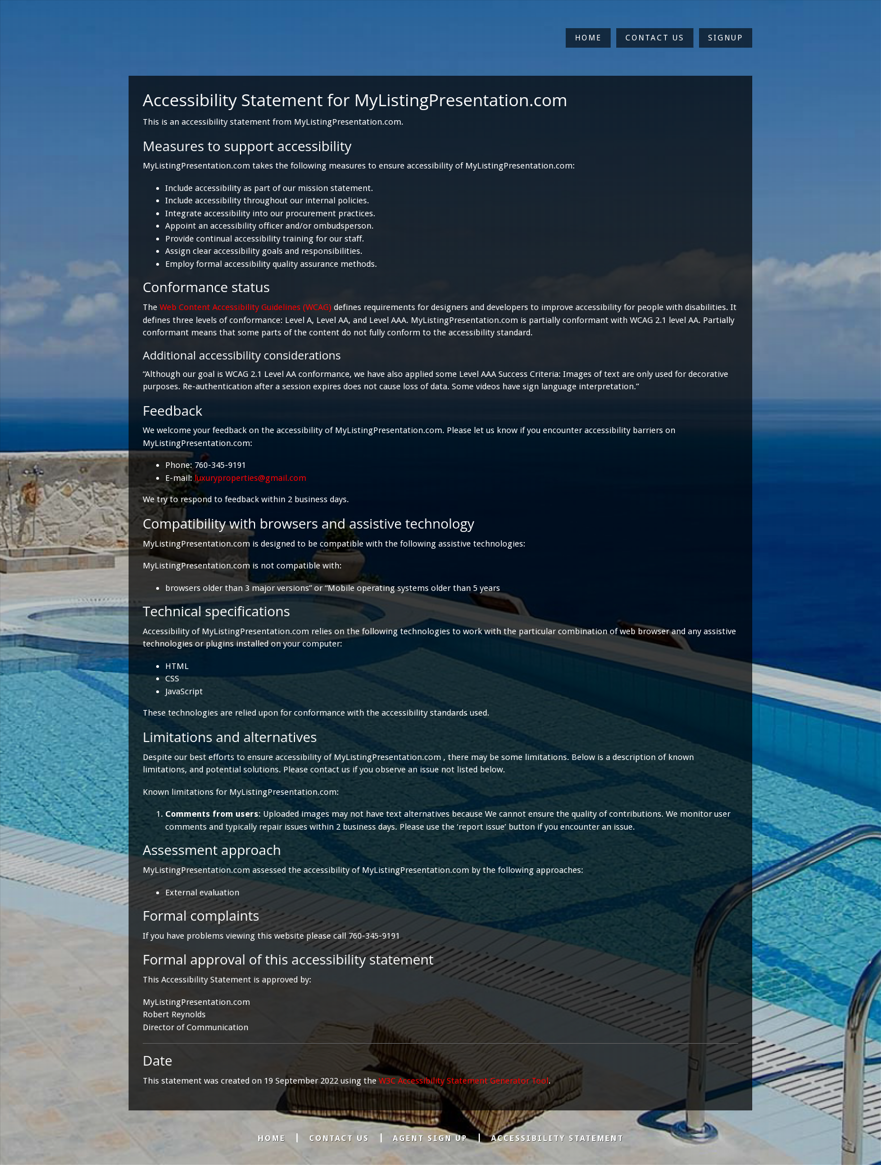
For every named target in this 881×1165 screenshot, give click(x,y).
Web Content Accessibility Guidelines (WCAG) (245, 307)
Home (588, 37)
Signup (725, 37)
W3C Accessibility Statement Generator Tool (463, 1081)
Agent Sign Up (430, 1138)
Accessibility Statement (557, 1138)
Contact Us (654, 37)
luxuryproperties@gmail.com (250, 478)
